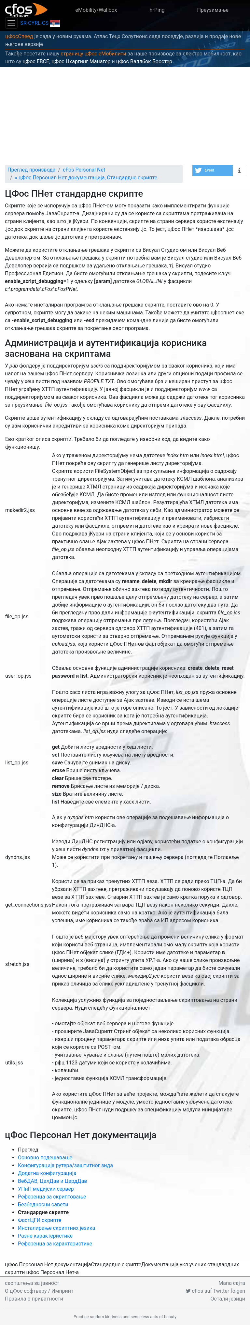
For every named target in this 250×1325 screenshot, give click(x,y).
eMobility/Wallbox (96, 10)
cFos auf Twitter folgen (215, 1291)
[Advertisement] (125, 115)
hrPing (156, 10)
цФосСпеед (19, 36)
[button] (212, 170)
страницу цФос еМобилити (93, 54)
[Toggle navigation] (11, 23)
